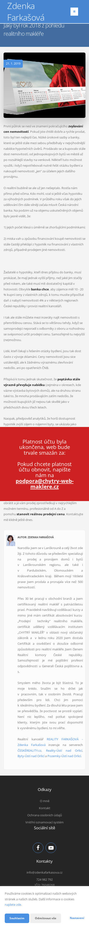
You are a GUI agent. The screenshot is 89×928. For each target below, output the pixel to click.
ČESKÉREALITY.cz (29, 750)
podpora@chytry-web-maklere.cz (45, 483)
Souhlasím (16, 918)
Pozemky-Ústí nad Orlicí (64, 756)
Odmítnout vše (45, 918)
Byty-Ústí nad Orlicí (31, 756)
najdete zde (13, 904)
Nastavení (77, 918)
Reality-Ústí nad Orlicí (64, 750)
